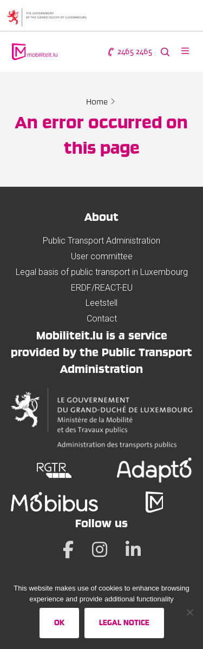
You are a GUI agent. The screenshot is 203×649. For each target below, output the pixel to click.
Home (97, 101)
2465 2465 (129, 51)
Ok (59, 622)
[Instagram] (99, 549)
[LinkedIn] (133, 549)
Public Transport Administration (101, 240)
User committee (102, 256)
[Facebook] (68, 549)
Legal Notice (124, 622)
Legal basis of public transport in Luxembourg (102, 272)
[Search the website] (165, 51)
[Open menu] (185, 51)
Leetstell (101, 303)
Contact (102, 318)
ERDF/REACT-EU (102, 288)
